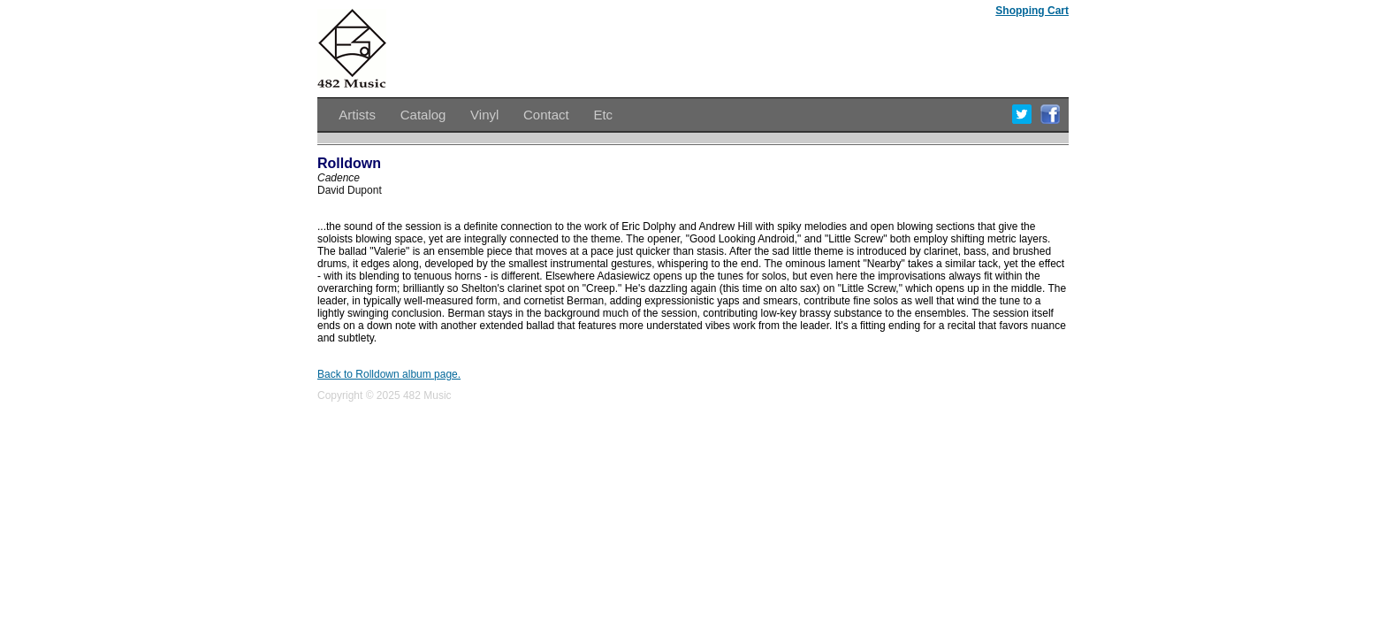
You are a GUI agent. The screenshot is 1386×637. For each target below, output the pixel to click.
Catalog (423, 114)
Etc (603, 114)
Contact (546, 114)
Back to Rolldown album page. (389, 374)
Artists (357, 114)
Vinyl (484, 114)
